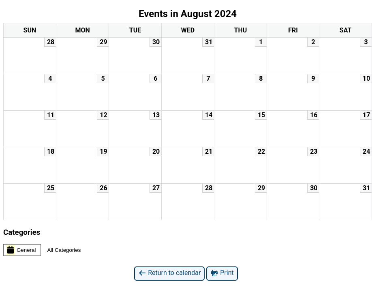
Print (221, 273)
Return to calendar (169, 273)
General (21, 250)
